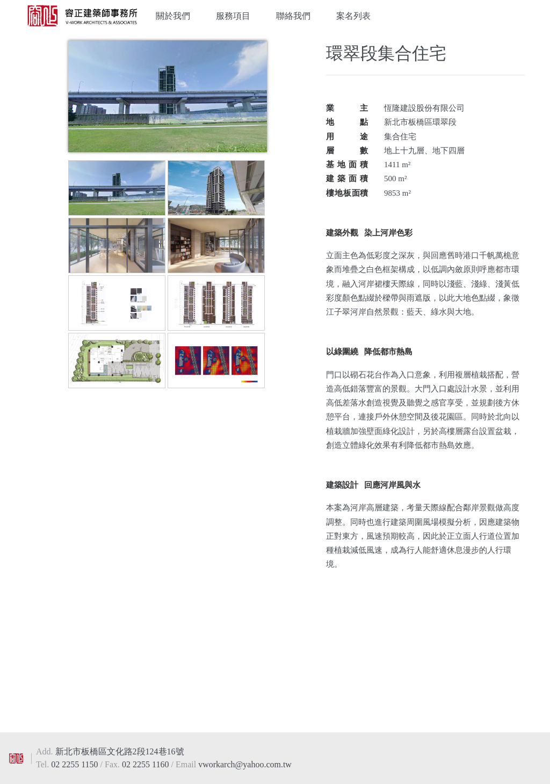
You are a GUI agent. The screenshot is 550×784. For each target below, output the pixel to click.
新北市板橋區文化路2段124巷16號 (119, 751)
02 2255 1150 (75, 764)
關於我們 (173, 15)
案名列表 (353, 15)
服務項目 (233, 15)
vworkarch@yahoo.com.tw (245, 764)
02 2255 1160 (146, 764)
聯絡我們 (293, 15)
